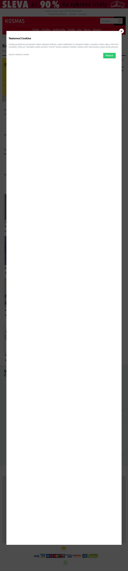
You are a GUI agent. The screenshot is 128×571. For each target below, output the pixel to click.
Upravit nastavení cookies (19, 296)
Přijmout (109, 297)
